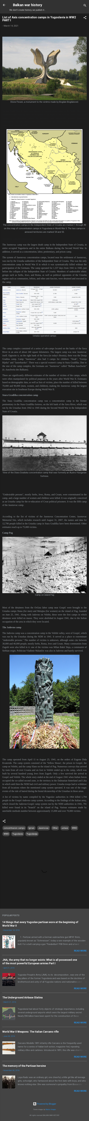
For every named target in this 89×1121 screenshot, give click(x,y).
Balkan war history (27, 5)
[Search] (85, 5)
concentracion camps (14, 828)
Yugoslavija (32, 834)
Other (55, 828)
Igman (31, 828)
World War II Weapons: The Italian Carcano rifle (30, 1031)
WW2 (74, 828)
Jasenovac (43, 828)
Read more (80, 950)
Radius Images (51, 1109)
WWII (6, 834)
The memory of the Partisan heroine (24, 1065)
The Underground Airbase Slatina (22, 997)
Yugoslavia (17, 834)
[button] (85, 18)
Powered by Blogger (44, 1104)
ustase (65, 828)
